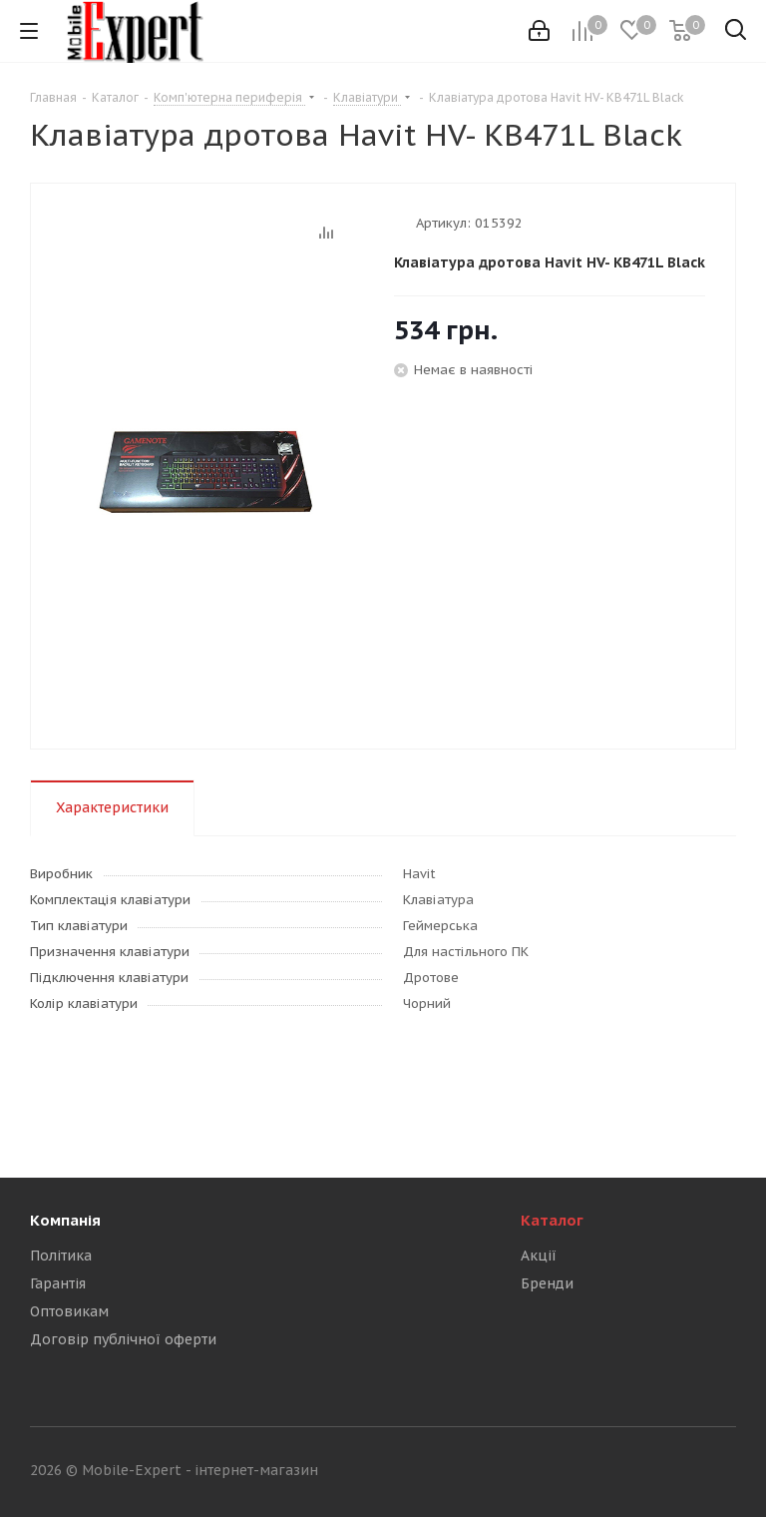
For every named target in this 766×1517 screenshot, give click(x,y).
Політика (61, 1255)
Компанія (65, 1220)
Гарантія (58, 1283)
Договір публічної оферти (123, 1339)
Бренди (547, 1283)
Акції (539, 1255)
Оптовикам (69, 1311)
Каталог (552, 1220)
